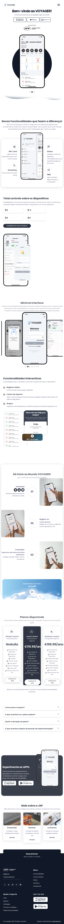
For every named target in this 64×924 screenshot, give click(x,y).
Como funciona (38, 877)
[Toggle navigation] (59, 4)
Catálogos (6, 904)
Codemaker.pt (56, 921)
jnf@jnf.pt (6, 874)
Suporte (5, 901)
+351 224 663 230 (8, 877)
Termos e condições (9, 907)
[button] (30, 92)
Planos (35, 880)
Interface (36, 883)
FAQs (5, 898)
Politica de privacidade (10, 910)
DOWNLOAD (37, 886)
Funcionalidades (38, 874)
